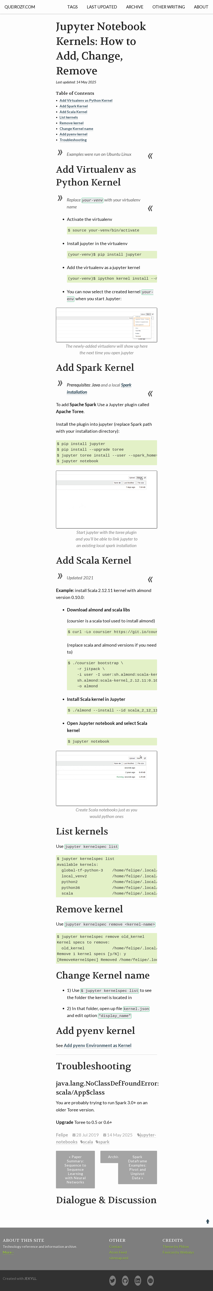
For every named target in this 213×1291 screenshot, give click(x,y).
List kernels (69, 117)
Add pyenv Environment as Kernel (97, 1045)
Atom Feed (118, 1252)
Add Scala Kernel (73, 112)
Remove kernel (72, 123)
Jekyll (30, 1278)
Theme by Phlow (176, 1246)
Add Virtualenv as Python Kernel (86, 100)
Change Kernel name (76, 128)
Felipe (62, 1134)
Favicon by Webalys (178, 1252)
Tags (72, 6)
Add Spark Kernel (74, 106)
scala (88, 1141)
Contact (115, 1246)
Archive (134, 6)
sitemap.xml (118, 1258)
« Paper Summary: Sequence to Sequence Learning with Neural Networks (75, 1169)
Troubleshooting (73, 140)
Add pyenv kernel (73, 134)
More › (8, 1252)
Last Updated (102, 6)
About (201, 6)
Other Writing (168, 6)
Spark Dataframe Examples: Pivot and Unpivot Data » (137, 1167)
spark (104, 1141)
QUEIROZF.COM (20, 6)
